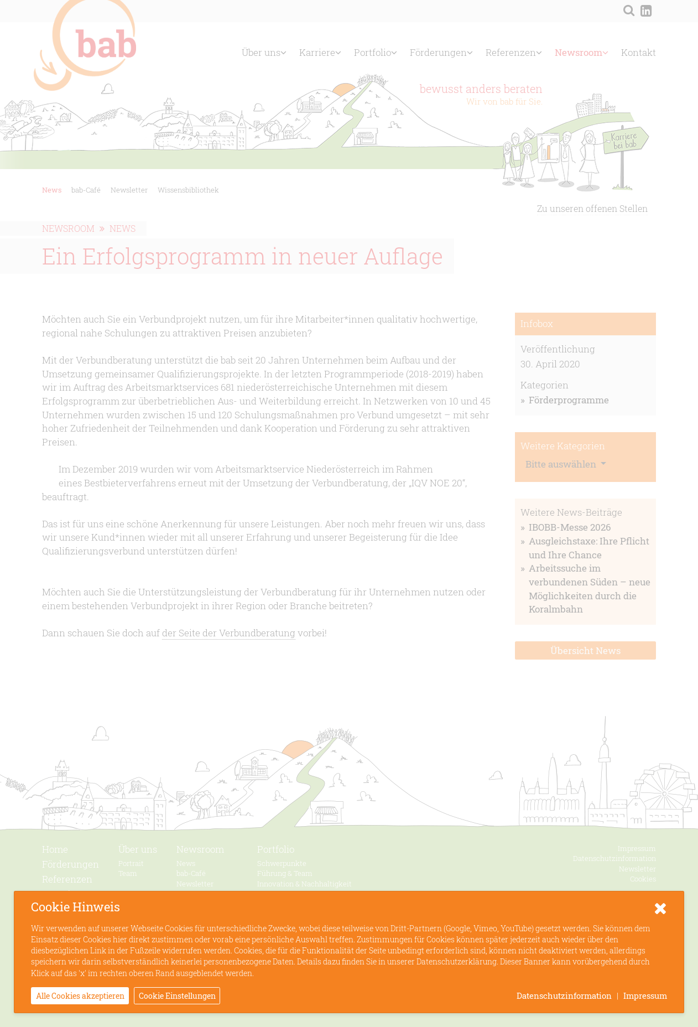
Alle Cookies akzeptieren (80, 995)
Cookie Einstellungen (177, 995)
